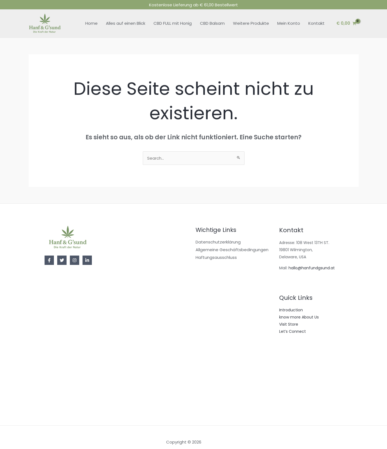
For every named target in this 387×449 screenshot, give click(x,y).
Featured (288, 382)
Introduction (291, 303)
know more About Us (299, 310)
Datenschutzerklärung (218, 235)
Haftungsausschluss (216, 250)
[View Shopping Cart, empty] (346, 16)
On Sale (286, 367)
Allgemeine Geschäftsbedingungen (232, 243)
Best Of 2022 (291, 375)
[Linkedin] (87, 253)
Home (91, 17)
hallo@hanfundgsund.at (312, 261)
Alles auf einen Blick (125, 17)
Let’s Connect (292, 324)
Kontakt (316, 17)
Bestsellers (289, 360)
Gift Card (288, 389)
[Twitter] (62, 253)
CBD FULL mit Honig (172, 17)
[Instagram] (74, 253)
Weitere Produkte (251, 17)
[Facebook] (49, 253)
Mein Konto (288, 17)
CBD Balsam (212, 17)
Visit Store (288, 317)
